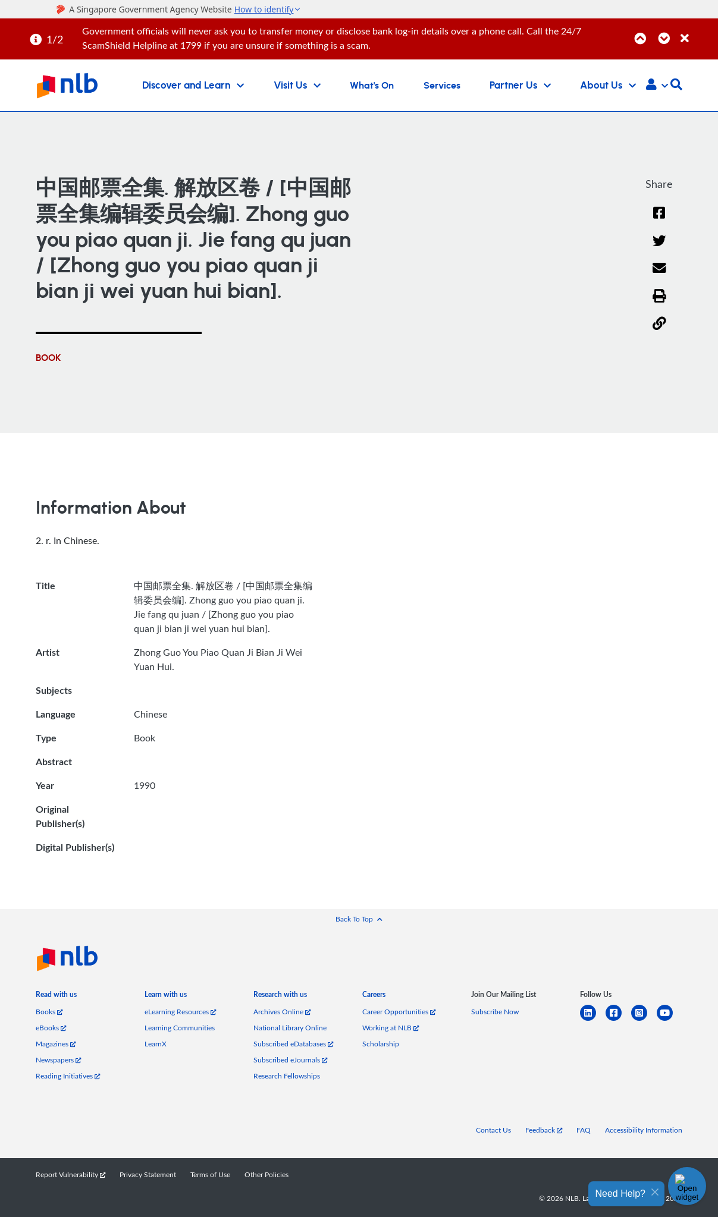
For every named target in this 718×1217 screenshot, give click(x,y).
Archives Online (282, 1012)
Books (49, 1012)
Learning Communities (180, 1028)
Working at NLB (390, 1028)
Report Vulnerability (70, 1174)
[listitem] (56, 997)
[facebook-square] (618, 1020)
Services (442, 85)
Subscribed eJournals (290, 1060)
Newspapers (58, 1060)
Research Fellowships (286, 1076)
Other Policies (266, 1174)
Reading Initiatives (68, 1076)
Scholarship (380, 1044)
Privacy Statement (148, 1174)
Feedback (543, 1130)
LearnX (156, 1044)
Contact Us (493, 1130)
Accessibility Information (643, 1130)
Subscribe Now (495, 1012)
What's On (372, 85)
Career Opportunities (398, 1012)
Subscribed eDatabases (293, 1044)
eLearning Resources (180, 1012)
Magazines (56, 1044)
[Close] (697, 31)
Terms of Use (210, 1174)
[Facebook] (659, 220)
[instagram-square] (644, 1020)
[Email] (659, 276)
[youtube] (669, 1020)
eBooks (51, 1028)
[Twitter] (659, 248)
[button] (657, 86)
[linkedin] (593, 1020)
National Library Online (290, 1028)
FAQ (583, 1130)
